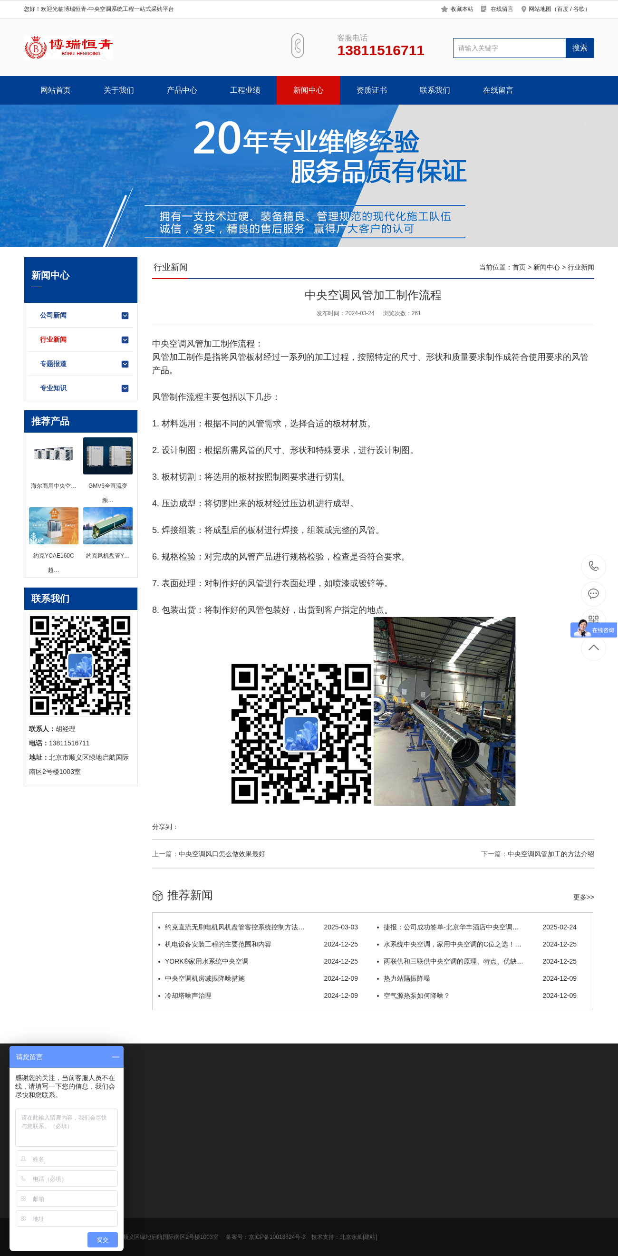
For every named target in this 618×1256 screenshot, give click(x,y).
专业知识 (85, 388)
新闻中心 (308, 90)
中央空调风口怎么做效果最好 (222, 854)
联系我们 (435, 90)
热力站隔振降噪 (477, 978)
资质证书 (372, 90)
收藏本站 (462, 9)
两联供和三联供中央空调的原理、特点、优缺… (477, 961)
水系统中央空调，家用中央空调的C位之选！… (477, 944)
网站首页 (55, 90)
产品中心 (182, 90)
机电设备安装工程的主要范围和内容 (258, 944)
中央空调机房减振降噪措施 (258, 978)
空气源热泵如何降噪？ (477, 995)
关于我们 (119, 90)
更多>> (583, 897)
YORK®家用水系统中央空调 (258, 961)
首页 (519, 267)
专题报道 (85, 364)
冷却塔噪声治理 (258, 995)
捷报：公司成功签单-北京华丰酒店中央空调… (477, 927)
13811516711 (594, 566)
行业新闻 (85, 340)
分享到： (165, 827)
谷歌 (579, 9)
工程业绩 (245, 90)
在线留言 (502, 9)
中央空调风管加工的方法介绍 (551, 854)
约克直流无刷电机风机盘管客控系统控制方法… (258, 927)
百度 (563, 9)
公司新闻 (85, 315)
